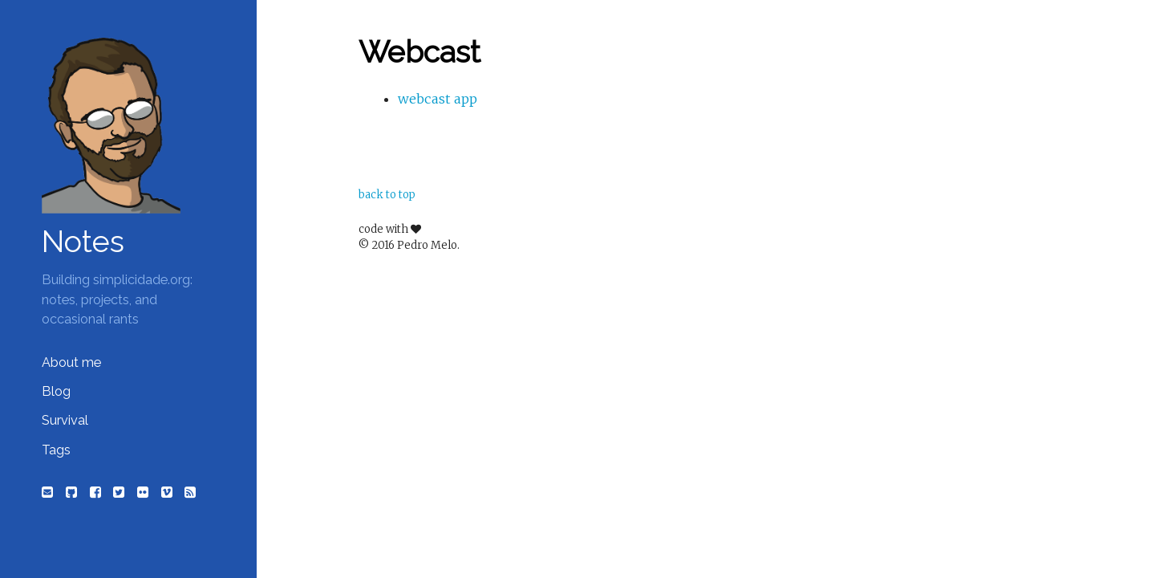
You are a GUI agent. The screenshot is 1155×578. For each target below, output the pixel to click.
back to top (387, 194)
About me (71, 362)
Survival (65, 420)
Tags (56, 450)
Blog (56, 391)
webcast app (437, 99)
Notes (83, 241)
